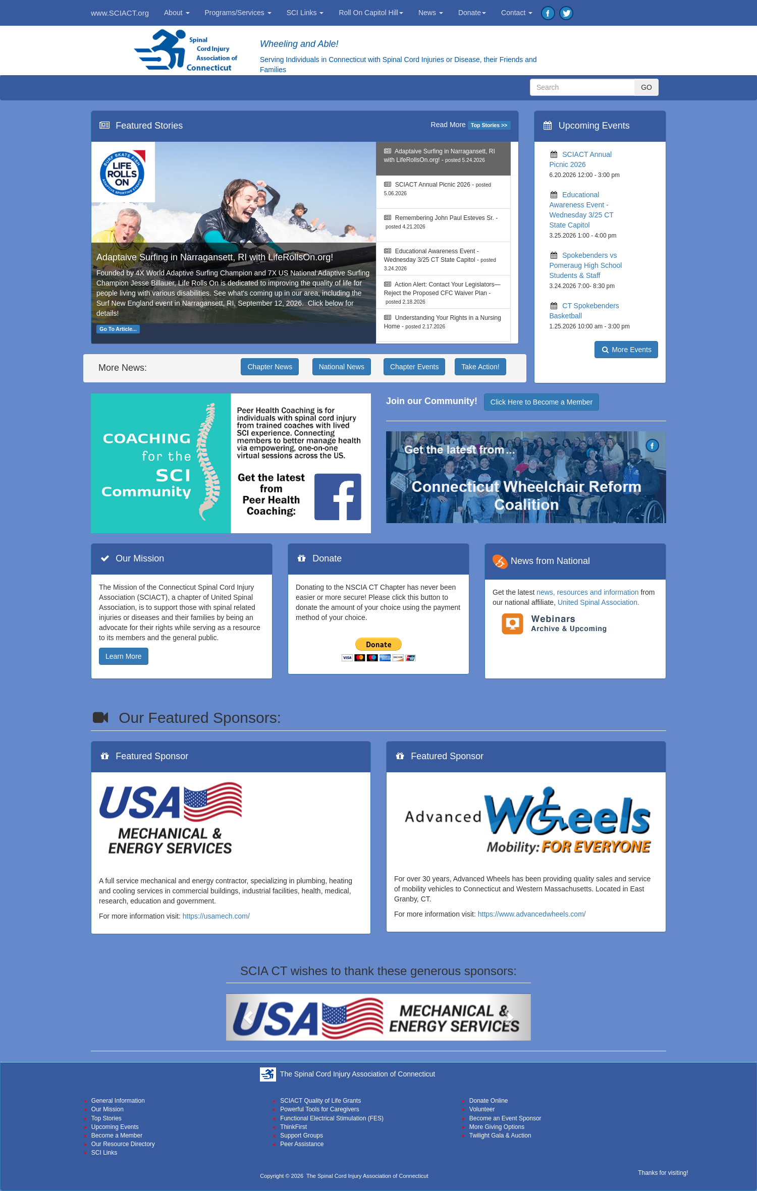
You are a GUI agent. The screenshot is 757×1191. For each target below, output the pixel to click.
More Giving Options (496, 1126)
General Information (118, 1100)
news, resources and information (587, 592)
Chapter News (269, 367)
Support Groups (301, 1135)
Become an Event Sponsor (505, 1118)
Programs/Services (238, 13)
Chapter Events (414, 367)
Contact (516, 13)
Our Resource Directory (123, 1144)
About (176, 13)
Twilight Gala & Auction (500, 1135)
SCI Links (305, 13)
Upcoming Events (115, 1126)
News (430, 13)
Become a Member (116, 1135)
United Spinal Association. (598, 602)
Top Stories (106, 1118)
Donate (472, 13)
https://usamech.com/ (216, 916)
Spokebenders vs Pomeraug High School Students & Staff (586, 265)
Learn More (123, 656)
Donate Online (488, 1100)
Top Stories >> (489, 125)
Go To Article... (118, 329)
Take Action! (480, 367)
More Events (626, 350)
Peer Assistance (301, 1144)
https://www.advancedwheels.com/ (532, 914)
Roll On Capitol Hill (371, 13)
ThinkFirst (293, 1126)
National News (341, 367)
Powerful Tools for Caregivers (319, 1109)
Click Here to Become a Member (541, 402)
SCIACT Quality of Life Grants (320, 1100)
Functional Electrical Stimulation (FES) (332, 1118)
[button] (249, 1017)
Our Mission (107, 1109)
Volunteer (482, 1109)
